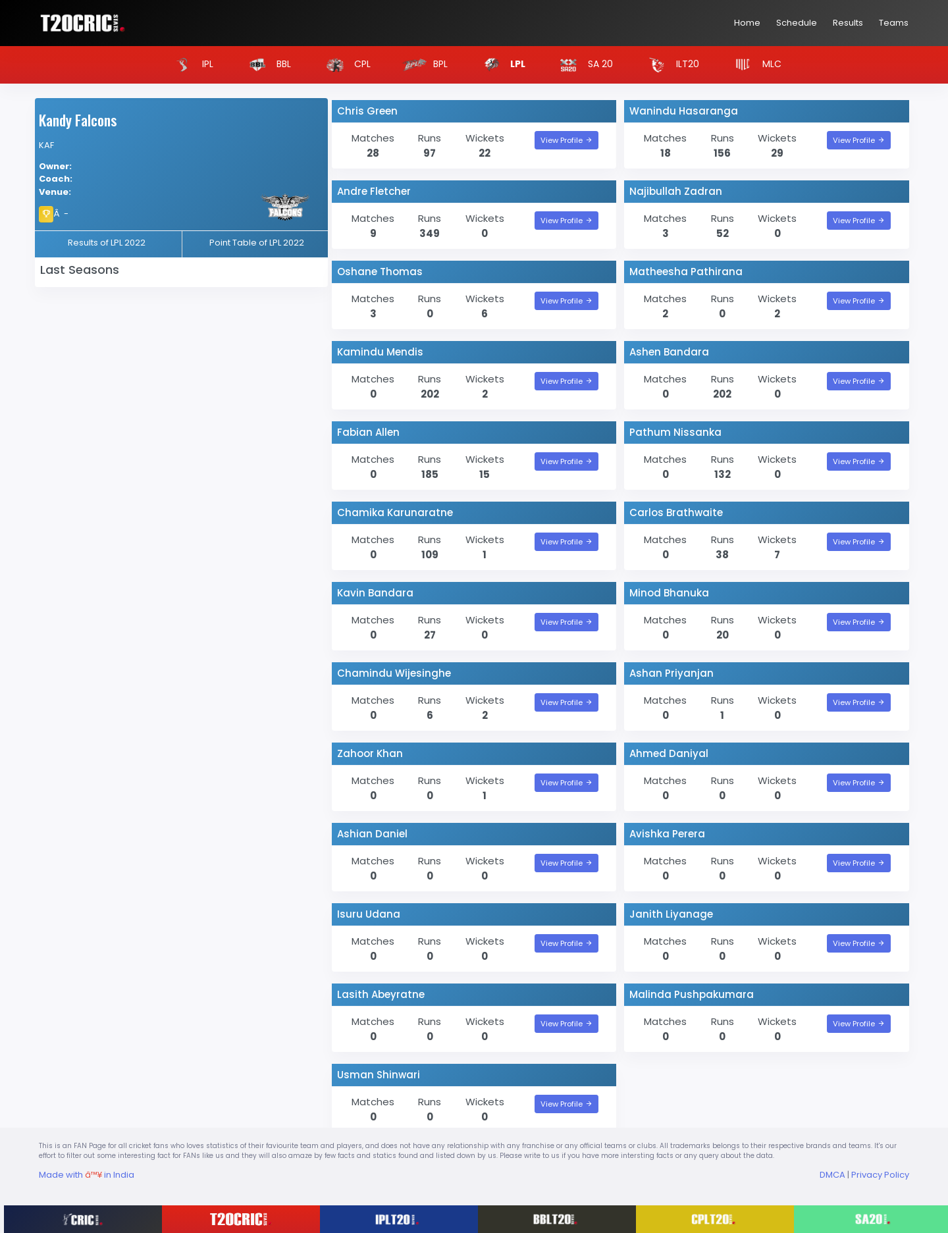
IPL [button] (190, 65)
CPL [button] (345, 65)
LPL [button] (500, 65)
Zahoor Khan (370, 753)
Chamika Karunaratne (395, 512)
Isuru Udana (368, 914)
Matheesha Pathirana (686, 271)
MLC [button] (754, 65)
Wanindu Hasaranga (683, 111)
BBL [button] (266, 65)
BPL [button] (423, 65)
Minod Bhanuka (669, 593)
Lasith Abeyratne (381, 994)
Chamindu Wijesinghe (394, 673)
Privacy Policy (880, 1174)
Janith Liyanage (671, 914)
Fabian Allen (368, 432)
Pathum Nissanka (675, 432)
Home (747, 22)
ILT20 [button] (670, 65)
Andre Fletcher (374, 191)
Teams (893, 22)
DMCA (832, 1174)
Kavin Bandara (375, 593)
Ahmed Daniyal (668, 753)
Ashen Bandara (669, 352)
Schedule (796, 22)
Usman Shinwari (378, 1075)
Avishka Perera (667, 834)
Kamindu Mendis (380, 352)
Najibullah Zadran (675, 191)
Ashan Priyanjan (671, 673)
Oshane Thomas (380, 271)
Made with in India (86, 1174)
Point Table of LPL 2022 (256, 242)
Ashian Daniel (372, 834)
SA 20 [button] (582, 65)
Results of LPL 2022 (106, 242)
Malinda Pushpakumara (691, 994)
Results (848, 22)
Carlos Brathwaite (676, 512)
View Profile (566, 140)
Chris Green (367, 111)
